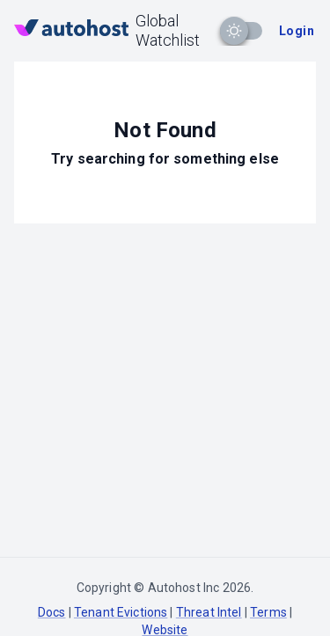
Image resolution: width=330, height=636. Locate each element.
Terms (268, 612)
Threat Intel (209, 612)
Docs (52, 612)
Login (296, 31)
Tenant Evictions (120, 612)
